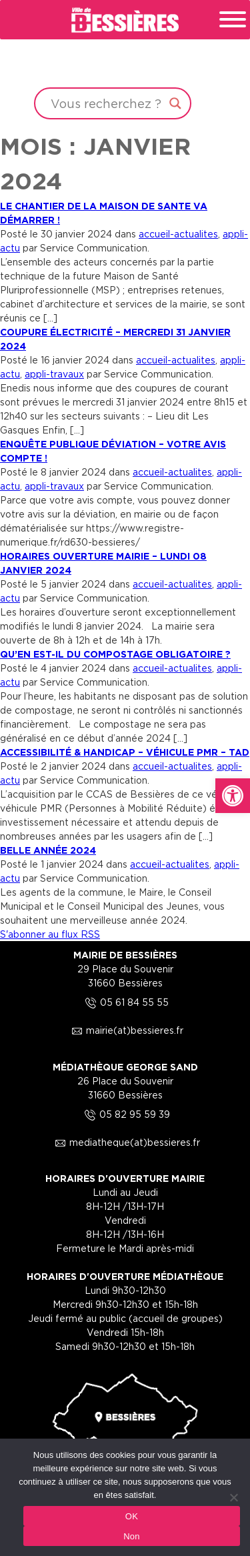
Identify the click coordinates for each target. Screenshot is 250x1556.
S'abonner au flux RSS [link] (50, 934)
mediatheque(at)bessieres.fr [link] (125, 1142)
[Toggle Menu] (232, 19)
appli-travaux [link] (54, 374)
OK (131, 1516)
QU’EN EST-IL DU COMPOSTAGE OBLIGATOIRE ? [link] (115, 654)
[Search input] (107, 103)
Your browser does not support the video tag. (125, 62)
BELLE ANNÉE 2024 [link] (48, 850)
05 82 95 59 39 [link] (125, 1114)
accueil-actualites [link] (178, 234)
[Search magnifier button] (175, 103)
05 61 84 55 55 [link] (125, 1002)
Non (131, 1536)
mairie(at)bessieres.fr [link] (125, 1030)
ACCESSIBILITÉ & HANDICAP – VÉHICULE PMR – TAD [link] (124, 752)
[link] (232, 795)
